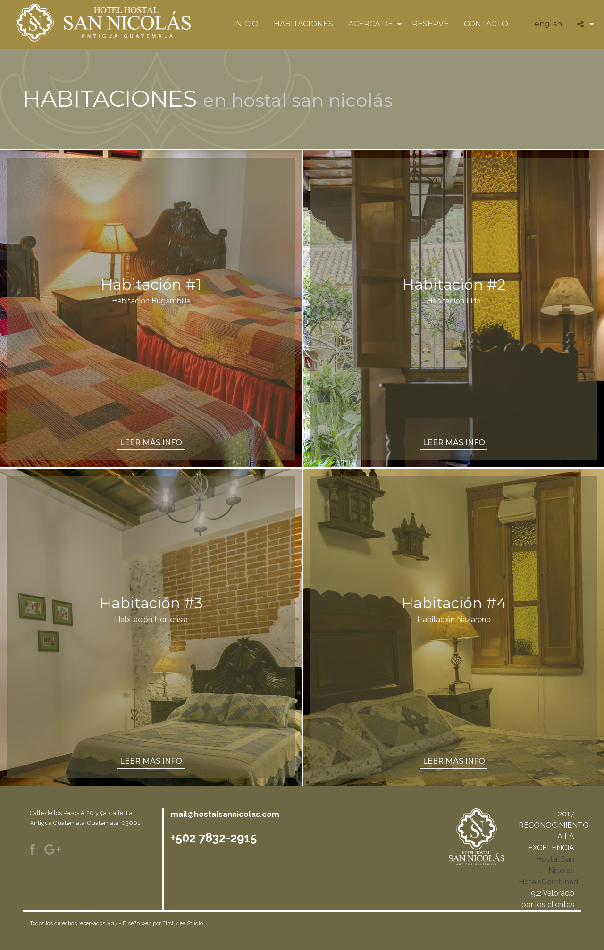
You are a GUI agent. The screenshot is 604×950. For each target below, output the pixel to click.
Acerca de (370, 23)
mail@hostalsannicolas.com (225, 814)
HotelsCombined (548, 881)
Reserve (430, 23)
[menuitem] (246, 24)
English (548, 23)
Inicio (246, 23)
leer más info (151, 442)
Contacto (486, 23)
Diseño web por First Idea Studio (163, 923)
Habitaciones (303, 23)
